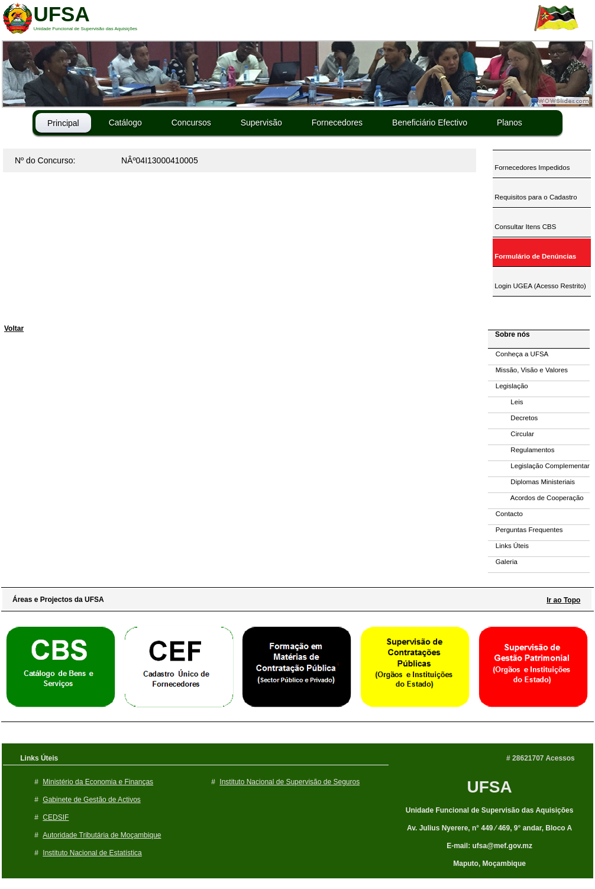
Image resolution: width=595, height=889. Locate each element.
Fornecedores (337, 122)
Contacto (505, 513)
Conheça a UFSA (518, 353)
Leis (505, 401)
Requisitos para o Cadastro (535, 197)
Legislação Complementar (539, 465)
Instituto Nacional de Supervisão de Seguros (289, 782)
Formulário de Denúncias (534, 256)
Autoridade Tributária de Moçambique (102, 835)
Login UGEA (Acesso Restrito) (539, 285)
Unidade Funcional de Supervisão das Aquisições (490, 810)
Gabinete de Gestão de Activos (91, 799)
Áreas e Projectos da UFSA (55, 599)
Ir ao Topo (563, 600)
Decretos (513, 417)
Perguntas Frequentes (525, 529)
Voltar (14, 328)
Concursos (191, 122)
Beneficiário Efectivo (429, 122)
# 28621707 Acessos (540, 758)
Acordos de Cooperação (536, 497)
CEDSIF (56, 817)
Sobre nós (509, 334)
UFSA (489, 787)
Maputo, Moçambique (489, 863)
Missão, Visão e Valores (528, 369)
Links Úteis (508, 545)
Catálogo (125, 122)
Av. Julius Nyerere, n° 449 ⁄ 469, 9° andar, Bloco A (489, 828)
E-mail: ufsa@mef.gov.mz (489, 846)
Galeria (503, 561)
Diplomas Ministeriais (531, 481)
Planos (509, 122)
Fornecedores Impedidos (531, 167)
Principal (63, 123)
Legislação (508, 385)
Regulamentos (521, 449)
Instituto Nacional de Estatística (92, 853)
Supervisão (261, 122)
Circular (511, 433)
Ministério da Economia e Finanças (98, 782)
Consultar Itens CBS (524, 226)
